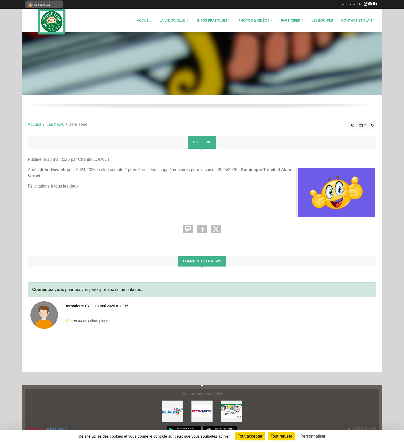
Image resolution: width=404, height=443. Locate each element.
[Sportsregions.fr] (202, 411)
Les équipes (322, 20)
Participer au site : (359, 4)
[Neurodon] (231, 411)
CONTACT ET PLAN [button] (356, 20)
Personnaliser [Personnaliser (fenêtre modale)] (313, 436)
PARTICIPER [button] (290, 20)
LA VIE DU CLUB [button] (172, 20)
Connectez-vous (48, 289)
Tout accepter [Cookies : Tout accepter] (250, 436)
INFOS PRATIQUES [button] (212, 20)
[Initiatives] (172, 411)
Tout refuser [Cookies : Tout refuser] (281, 436)
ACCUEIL (144, 20)
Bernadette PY (77, 306)
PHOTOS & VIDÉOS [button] (254, 20)
